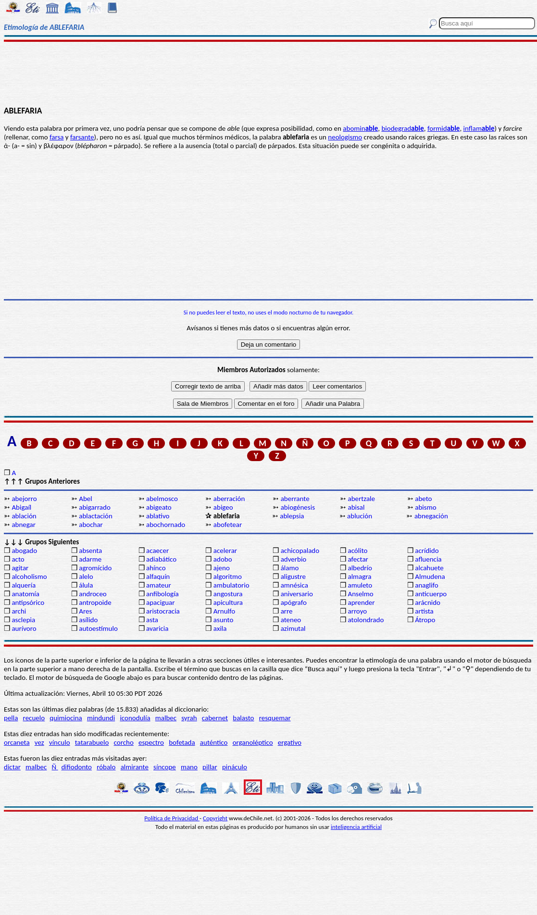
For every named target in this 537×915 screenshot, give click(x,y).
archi (19, 611)
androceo (93, 593)
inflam (479, 128)
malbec (165, 718)
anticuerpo (431, 593)
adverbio (294, 559)
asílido (88, 619)
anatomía (25, 593)
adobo (222, 559)
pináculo (234, 767)
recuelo (34, 718)
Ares (85, 611)
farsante (82, 137)
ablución (359, 516)
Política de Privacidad (172, 818)
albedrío (360, 568)
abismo (425, 507)
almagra (359, 576)
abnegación (431, 516)
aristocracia (163, 611)
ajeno (221, 568)
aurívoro (24, 628)
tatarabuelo (92, 742)
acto (18, 559)
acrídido (426, 550)
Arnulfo (224, 611)
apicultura (228, 602)
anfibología (162, 593)
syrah (189, 718)
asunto (223, 619)
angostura (228, 593)
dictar (12, 767)
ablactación (95, 516)
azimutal (293, 628)
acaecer (157, 550)
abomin (360, 128)
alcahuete (429, 568)
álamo (290, 568)
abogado (24, 550)
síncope (164, 767)
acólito (357, 550)
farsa (57, 137)
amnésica (294, 585)
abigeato (159, 507)
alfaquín (158, 576)
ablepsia (292, 516)
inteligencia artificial (356, 826)
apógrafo (294, 602)
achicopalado (300, 550)
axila (220, 628)
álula (86, 585)
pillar (209, 767)
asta (152, 619)
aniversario (297, 593)
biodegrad (402, 128)
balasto (243, 718)
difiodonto (76, 767)
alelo (86, 576)
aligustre (293, 576)
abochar (91, 524)
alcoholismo (29, 576)
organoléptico (253, 742)
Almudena (430, 576)
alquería (24, 585)
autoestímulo (98, 628)
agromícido (95, 568)
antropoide (95, 602)
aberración (229, 498)
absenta (90, 550)
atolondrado (366, 619)
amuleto (360, 585)
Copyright (215, 818)
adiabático (161, 559)
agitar (20, 568)
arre (287, 611)
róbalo (106, 767)
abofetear (227, 524)
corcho (124, 742)
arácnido (427, 602)
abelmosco (162, 498)
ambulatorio (231, 585)
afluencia (428, 559)
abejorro (24, 498)
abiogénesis (298, 507)
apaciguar (160, 602)
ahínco (156, 568)
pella (11, 718)
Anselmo (360, 593)
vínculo (59, 742)
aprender (361, 602)
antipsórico (28, 602)
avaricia (157, 628)
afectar (358, 559)
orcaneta (17, 742)
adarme (90, 559)
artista (424, 611)
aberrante (295, 498)
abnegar (24, 524)
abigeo (223, 507)
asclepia (23, 619)
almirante (135, 767)
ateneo (291, 619)
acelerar (225, 550)
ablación (24, 516)
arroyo (357, 611)
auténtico (214, 742)
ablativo (157, 516)
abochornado (165, 524)
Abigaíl (21, 507)
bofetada (182, 742)
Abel (85, 498)
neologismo (345, 137)
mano (189, 767)
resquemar (275, 718)
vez (39, 742)
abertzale (361, 498)
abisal (356, 507)
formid (443, 128)
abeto (423, 498)
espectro (151, 742)
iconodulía (135, 718)
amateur (158, 585)
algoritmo (227, 576)
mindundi (101, 718)
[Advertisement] (268, 73)
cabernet (215, 718)
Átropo (425, 619)
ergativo (289, 742)
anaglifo (426, 585)
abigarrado (95, 507)
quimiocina (66, 718)
